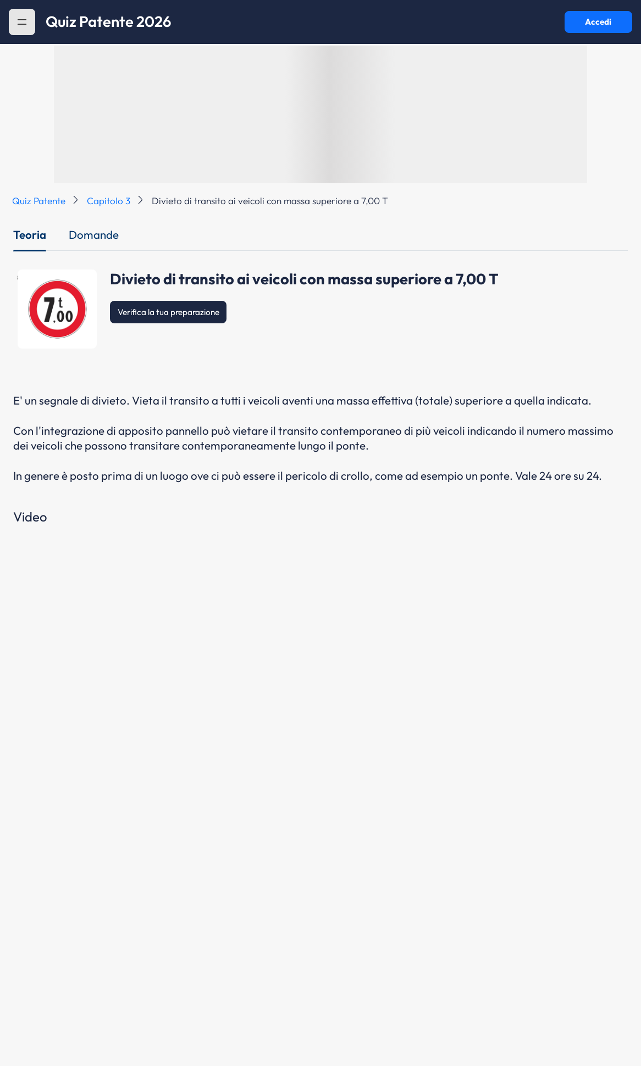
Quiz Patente (38, 200)
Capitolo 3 (108, 200)
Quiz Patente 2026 (109, 21)
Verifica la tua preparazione (168, 312)
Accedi (598, 21)
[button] (22, 22)
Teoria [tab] (29, 235)
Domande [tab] (94, 235)
